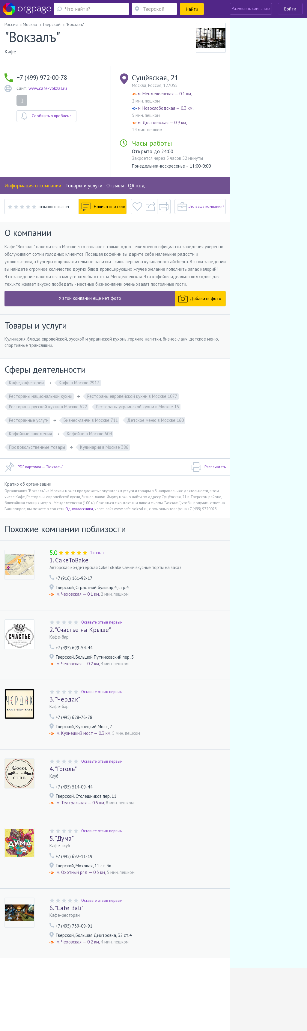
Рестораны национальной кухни (40, 396)
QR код (136, 185)
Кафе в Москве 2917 (79, 383)
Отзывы (115, 185)
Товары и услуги (83, 185)
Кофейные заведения (30, 434)
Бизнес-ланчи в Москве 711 (91, 420)
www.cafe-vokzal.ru (47, 88)
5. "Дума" (61, 838)
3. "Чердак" (64, 699)
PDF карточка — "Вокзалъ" (33, 467)
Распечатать (208, 467)
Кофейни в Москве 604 (89, 434)
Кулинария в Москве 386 (104, 447)
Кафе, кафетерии (26, 383)
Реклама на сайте (66, 995)
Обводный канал (121, 1004)
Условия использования (105, 995)
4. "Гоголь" (63, 769)
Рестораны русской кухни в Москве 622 (48, 407)
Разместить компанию (251, 8)
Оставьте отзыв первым (102, 622)
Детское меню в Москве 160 (155, 420)
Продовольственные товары (37, 447)
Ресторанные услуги (29, 420)
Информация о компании (32, 185)
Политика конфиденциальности (157, 995)
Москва (19, 1004)
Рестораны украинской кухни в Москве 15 (137, 407)
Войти (290, 9)
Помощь (20, 995)
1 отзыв (97, 552)
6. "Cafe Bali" (66, 908)
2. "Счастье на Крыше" (80, 630)
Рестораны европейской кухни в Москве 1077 (132, 396)
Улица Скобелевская (51, 1004)
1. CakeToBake (68, 560)
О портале (39, 995)
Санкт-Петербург (84, 1004)
